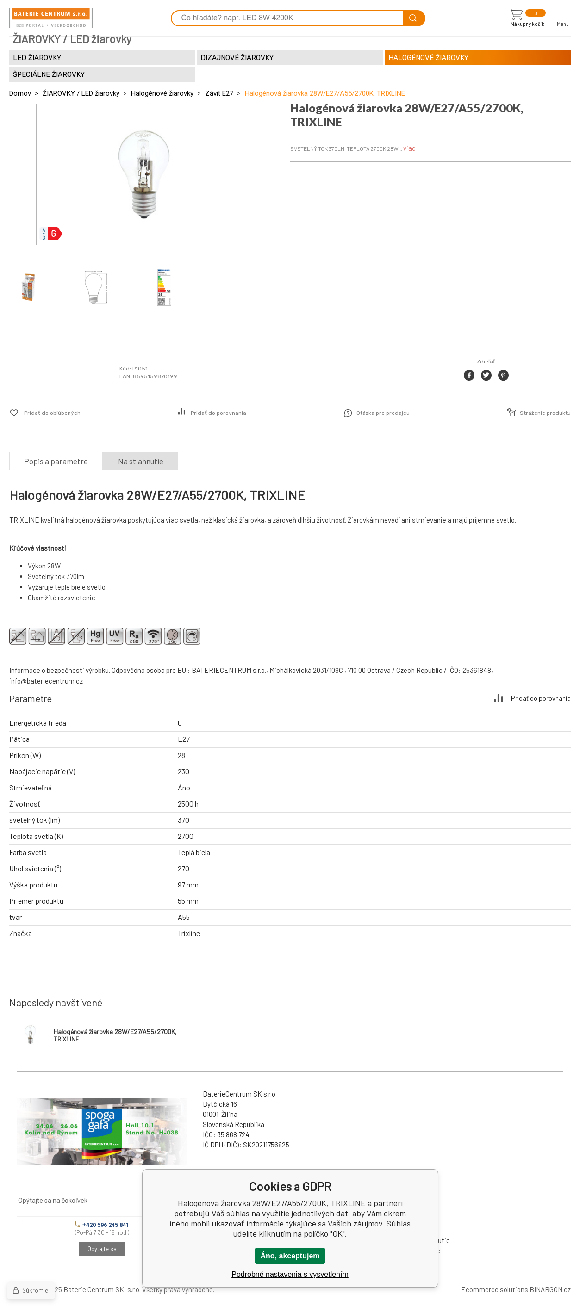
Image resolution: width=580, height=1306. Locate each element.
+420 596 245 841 (102, 1224)
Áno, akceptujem (289, 1256)
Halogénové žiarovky (162, 93)
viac (409, 148)
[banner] (51, 18)
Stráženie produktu (545, 413)
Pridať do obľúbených (52, 413)
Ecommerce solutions (494, 1289)
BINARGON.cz (550, 1289)
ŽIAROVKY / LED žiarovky (81, 93)
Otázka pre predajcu (383, 413)
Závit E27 (219, 93)
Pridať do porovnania (218, 413)
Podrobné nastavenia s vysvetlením (290, 1274)
